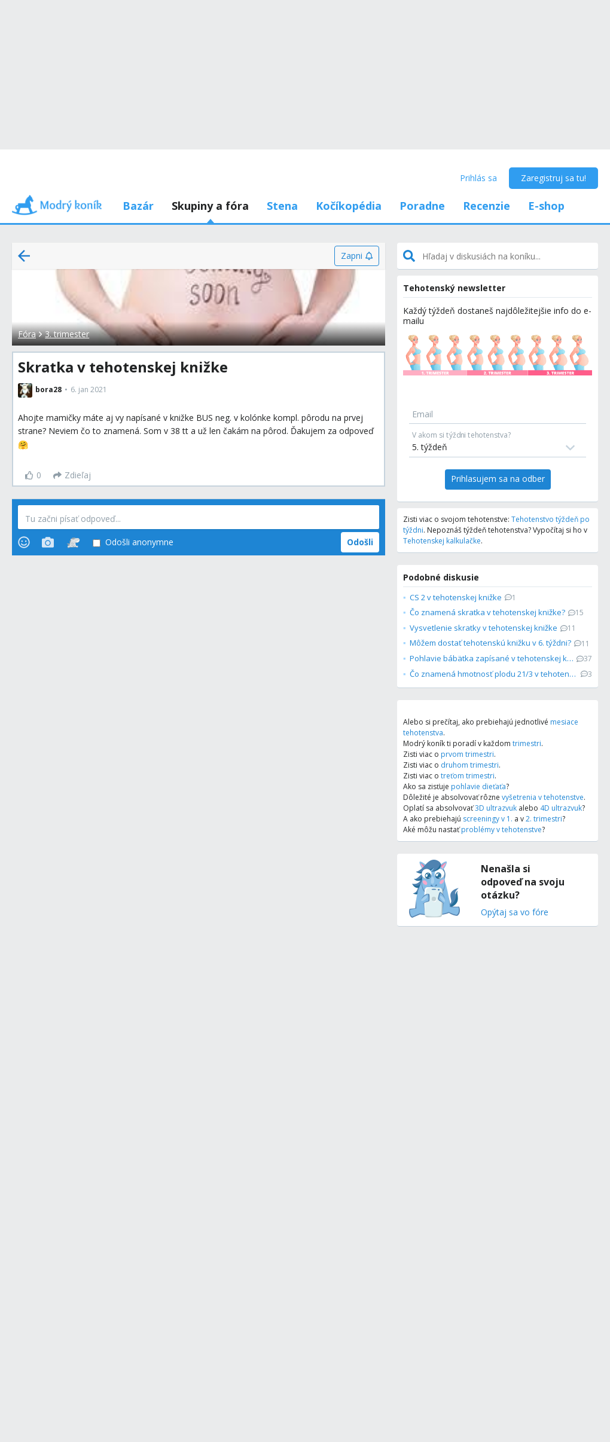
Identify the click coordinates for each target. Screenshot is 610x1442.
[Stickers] (73, 542)
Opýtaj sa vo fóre (514, 913)
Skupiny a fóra (210, 205)
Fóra (27, 334)
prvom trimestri (467, 754)
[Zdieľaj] (72, 475)
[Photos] (48, 542)
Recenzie (486, 205)
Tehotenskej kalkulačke (442, 541)
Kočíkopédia (349, 205)
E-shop (546, 205)
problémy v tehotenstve (501, 829)
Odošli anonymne (133, 542)
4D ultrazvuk (561, 808)
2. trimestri (544, 819)
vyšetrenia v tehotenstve (543, 797)
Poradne (422, 205)
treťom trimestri (468, 776)
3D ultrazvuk (496, 808)
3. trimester (67, 334)
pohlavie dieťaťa (478, 786)
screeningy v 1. (488, 819)
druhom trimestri (470, 765)
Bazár (138, 205)
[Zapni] (356, 256)
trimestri (527, 743)
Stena (282, 205)
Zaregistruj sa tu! (553, 178)
